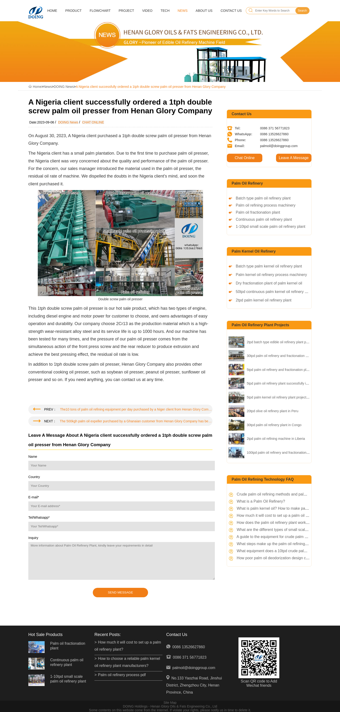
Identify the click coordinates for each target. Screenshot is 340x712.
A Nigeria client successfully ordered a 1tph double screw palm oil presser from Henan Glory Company (151, 87)
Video (147, 11)
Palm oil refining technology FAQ (263, 479)
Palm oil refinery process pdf (122, 675)
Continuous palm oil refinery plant (264, 219)
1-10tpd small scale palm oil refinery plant (270, 227)
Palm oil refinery (247, 183)
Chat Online (245, 158)
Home (52, 11)
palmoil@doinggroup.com (193, 668)
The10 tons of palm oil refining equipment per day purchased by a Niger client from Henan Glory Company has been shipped (136, 409)
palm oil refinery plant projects (260, 325)
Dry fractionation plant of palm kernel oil (269, 283)
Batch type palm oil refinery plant (263, 198)
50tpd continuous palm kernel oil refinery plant (274, 292)
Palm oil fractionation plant (258, 212)
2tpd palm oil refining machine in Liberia (276, 439)
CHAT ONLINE (93, 122)
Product (73, 11)
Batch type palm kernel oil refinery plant (269, 266)
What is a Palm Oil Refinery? (261, 501)
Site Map (169, 702)
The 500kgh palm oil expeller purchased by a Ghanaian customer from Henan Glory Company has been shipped (136, 421)
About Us (204, 11)
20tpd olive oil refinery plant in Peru (272, 411)
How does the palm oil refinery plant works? (273, 523)
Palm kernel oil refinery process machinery (271, 275)
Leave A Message (294, 158)
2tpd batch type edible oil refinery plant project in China (287, 342)
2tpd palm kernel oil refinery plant (264, 300)
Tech (165, 11)
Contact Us (231, 11)
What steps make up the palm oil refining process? (279, 544)
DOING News (64, 87)
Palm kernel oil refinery (254, 251)
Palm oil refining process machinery (266, 205)
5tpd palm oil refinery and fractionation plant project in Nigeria (292, 370)
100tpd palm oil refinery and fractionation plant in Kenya (287, 452)
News (182, 11)
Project (126, 11)
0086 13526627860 (188, 647)
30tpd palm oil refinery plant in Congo (274, 425)
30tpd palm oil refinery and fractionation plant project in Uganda (293, 356)
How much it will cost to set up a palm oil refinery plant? (283, 515)
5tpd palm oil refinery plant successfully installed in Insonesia (291, 383)
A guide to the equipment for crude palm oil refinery (279, 537)
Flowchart (100, 11)
